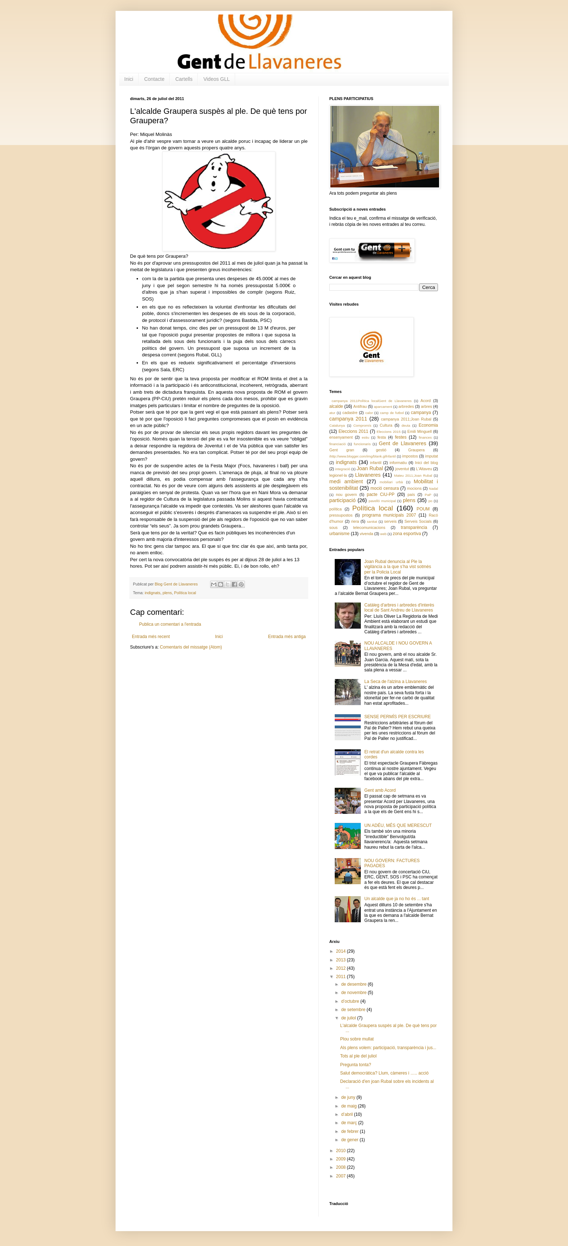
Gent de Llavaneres (402, 443)
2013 (341, 960)
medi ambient (346, 481)
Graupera (416, 450)
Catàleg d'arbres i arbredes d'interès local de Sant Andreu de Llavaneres (399, 608)
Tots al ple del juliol (358, 1056)
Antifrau (360, 406)
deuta (405, 425)
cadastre (349, 412)
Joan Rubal (369, 468)
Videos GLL (216, 79)
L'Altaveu (424, 469)
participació (342, 500)
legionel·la (338, 475)
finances (425, 437)
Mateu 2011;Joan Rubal (413, 475)
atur (332, 413)
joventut (402, 469)
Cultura (386, 425)
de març (349, 1122)
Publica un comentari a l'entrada (170, 624)
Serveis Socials (418, 521)
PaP (428, 495)
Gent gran (341, 450)
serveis (390, 521)
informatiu (398, 462)
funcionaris (362, 444)
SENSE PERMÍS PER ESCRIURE (397, 716)
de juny (348, 1097)
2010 (341, 1150)
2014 (341, 951)
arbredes (406, 406)
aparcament (383, 407)
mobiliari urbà (391, 482)
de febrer (350, 1131)
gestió (381, 450)
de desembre (354, 984)
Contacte (154, 79)
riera (355, 521)
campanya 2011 (348, 419)
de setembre (354, 1009)
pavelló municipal (382, 501)
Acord (426, 400)
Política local (185, 593)
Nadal (433, 488)
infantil (375, 462)
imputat (431, 456)
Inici (128, 79)
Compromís (362, 425)
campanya (421, 412)
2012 (341, 968)
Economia (428, 425)
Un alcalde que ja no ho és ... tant (396, 898)
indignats (152, 593)
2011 (341, 976)
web (383, 534)
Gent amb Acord (380, 790)
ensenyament (341, 437)
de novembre (354, 992)
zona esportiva (407, 533)
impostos (410, 456)
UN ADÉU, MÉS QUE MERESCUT (398, 825)
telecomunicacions (369, 527)
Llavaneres (367, 475)
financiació (337, 444)
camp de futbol (392, 413)
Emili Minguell (420, 431)
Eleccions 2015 (389, 432)
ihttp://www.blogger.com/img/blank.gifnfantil (362, 456)
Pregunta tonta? (355, 1064)
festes (400, 437)
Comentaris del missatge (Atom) (191, 647)
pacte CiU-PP (380, 494)
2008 (341, 1167)
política (335, 509)
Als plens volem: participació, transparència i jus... (388, 1047)
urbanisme (339, 533)
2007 (341, 1176)
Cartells (183, 79)
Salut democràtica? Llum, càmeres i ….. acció (384, 1073)
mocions (414, 488)
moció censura (385, 488)
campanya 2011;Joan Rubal (406, 419)
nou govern (346, 494)
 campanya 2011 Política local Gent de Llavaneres (370, 401)
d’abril (347, 1114)
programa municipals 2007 (389, 515)
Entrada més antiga (287, 636)
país (411, 494)
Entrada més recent (151, 636)
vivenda (366, 533)
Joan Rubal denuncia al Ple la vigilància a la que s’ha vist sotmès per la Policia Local (397, 567)
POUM (423, 509)
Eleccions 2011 (353, 431)
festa (381, 437)
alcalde (336, 406)
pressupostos (340, 515)
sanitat (372, 521)
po (431, 501)
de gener (350, 1139)
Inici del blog (426, 462)
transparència (414, 527)
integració (342, 469)
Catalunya (337, 425)
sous (333, 527)
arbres (426, 406)
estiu (365, 437)
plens (167, 593)
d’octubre (350, 1001)
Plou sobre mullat (357, 1039)
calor (369, 413)
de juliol (349, 1018)
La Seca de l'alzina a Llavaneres (395, 681)
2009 (341, 1159)
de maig (349, 1106)
